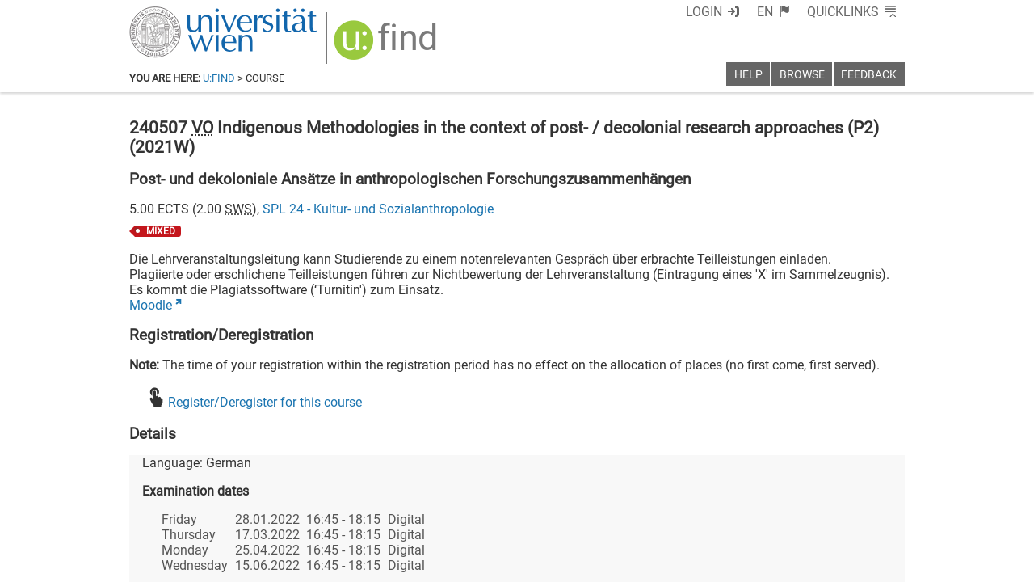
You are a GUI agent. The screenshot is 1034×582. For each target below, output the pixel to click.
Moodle (150, 305)
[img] (387, 45)
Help (748, 75)
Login (704, 11)
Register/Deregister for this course (265, 402)
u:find (219, 78)
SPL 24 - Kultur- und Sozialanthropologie (378, 209)
